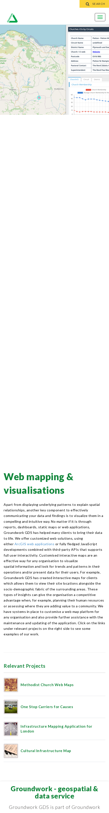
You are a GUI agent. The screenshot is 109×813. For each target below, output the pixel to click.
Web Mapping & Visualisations (38, 483)
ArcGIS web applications (35, 544)
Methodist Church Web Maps (47, 684)
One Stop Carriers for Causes (47, 706)
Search (94, 4)
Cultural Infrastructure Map (46, 750)
